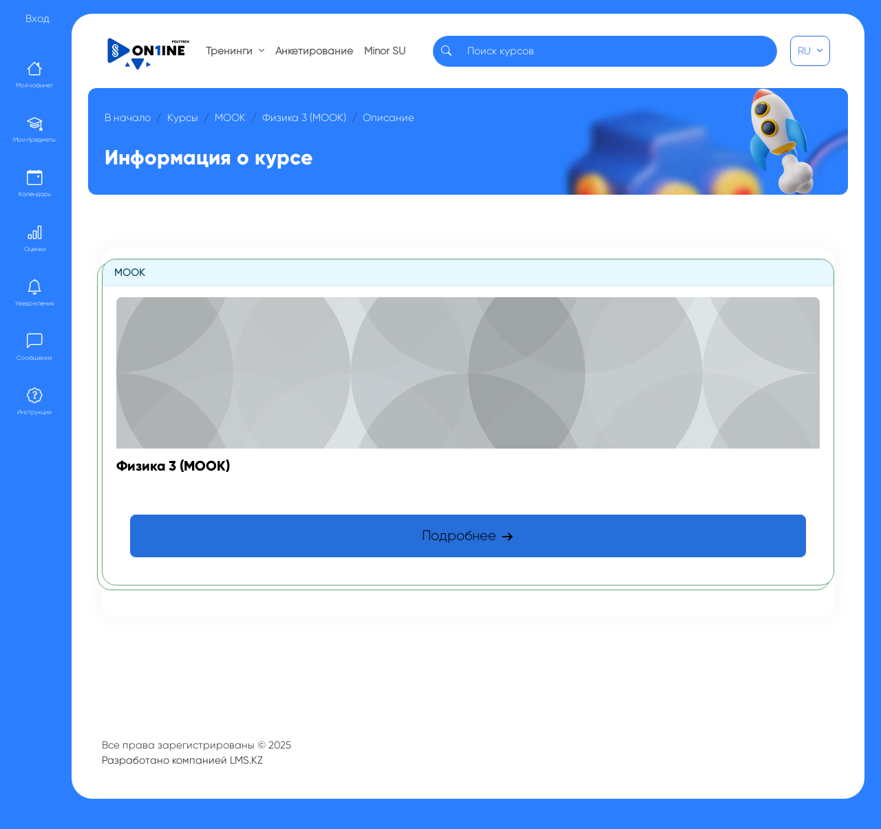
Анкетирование (314, 51)
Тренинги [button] (230, 51)
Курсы (182, 117)
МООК (230, 117)
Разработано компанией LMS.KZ (182, 760)
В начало (128, 117)
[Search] (618, 51)
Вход (37, 18)
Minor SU (384, 51)
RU (806, 51)
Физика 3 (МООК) (304, 117)
